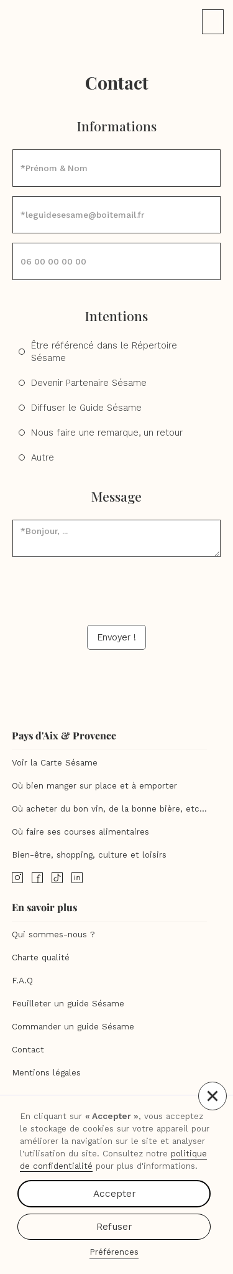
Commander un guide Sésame (73, 1026)
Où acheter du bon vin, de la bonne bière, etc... (109, 808)
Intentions (116, 315)
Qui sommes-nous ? (53, 934)
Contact (28, 1049)
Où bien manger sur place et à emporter (94, 785)
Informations (117, 125)
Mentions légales (46, 1072)
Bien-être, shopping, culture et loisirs (89, 855)
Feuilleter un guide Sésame (68, 1003)
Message (116, 496)
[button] (212, 1096)
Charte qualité (41, 957)
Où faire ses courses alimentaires (80, 832)
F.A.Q (22, 980)
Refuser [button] (114, 1226)
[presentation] (116, 590)
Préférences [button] (114, 1252)
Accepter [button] (114, 1193)
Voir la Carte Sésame (55, 762)
